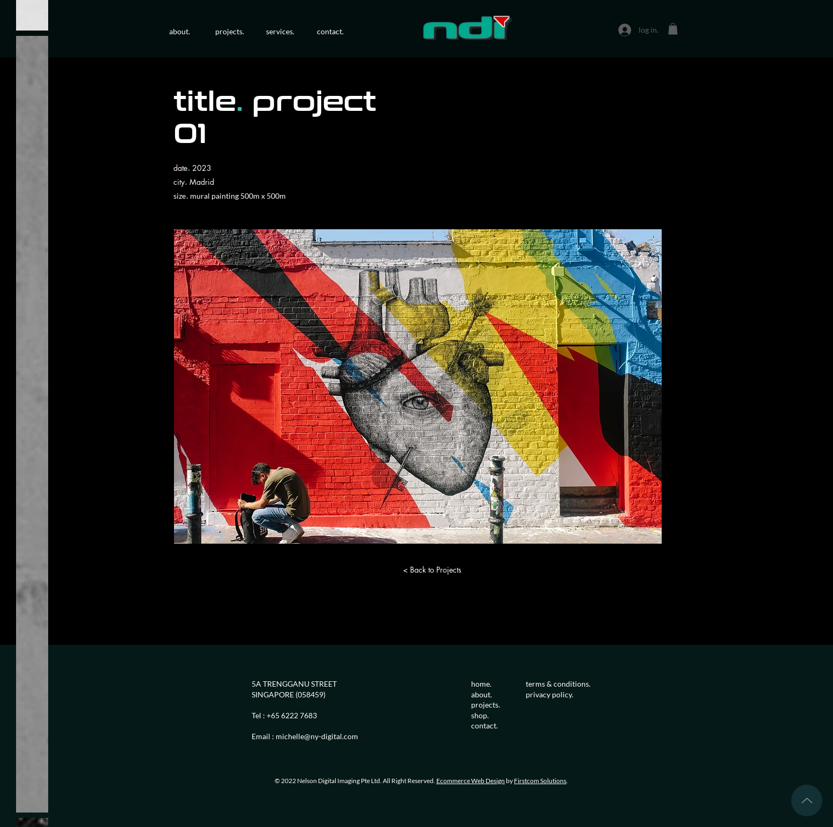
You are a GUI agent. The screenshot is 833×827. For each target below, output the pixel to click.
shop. (480, 715)
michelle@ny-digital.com (317, 736)
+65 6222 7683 (292, 715)
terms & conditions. (558, 683)
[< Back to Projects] (432, 570)
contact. (484, 725)
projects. (485, 704)
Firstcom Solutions (540, 781)
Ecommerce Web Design (470, 781)
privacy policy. (549, 694)
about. (482, 694)
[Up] (806, 800)
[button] (673, 29)
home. (481, 683)
